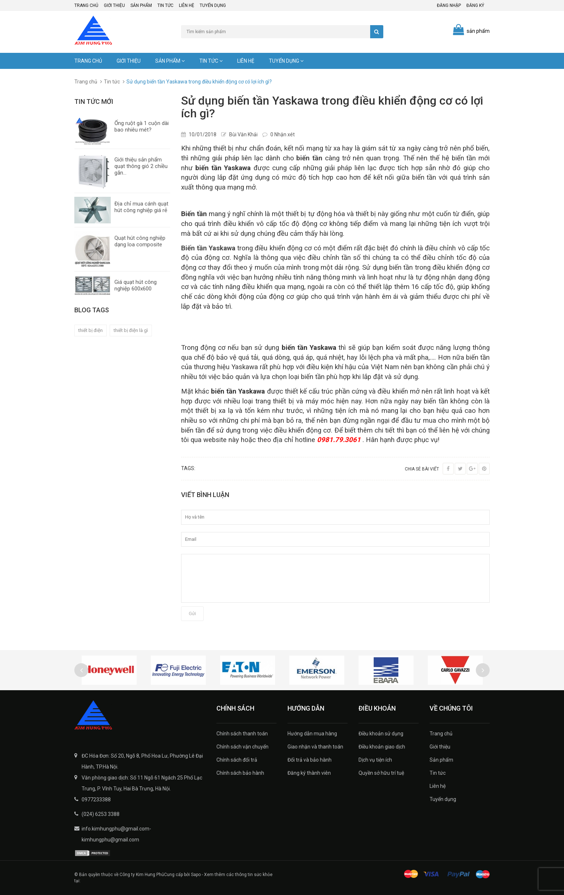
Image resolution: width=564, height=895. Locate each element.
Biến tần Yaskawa (208, 248)
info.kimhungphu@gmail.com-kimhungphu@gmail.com (116, 834)
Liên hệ (186, 5)
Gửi (192, 613)
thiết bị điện (90, 330)
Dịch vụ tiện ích (375, 760)
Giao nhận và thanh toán (315, 747)
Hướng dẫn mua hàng (312, 733)
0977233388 (96, 799)
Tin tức (165, 5)
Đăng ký (475, 5)
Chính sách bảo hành (240, 773)
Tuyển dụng (213, 5)
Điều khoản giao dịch (382, 747)
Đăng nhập (449, 5)
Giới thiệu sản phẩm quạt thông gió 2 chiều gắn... (141, 166)
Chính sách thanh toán (242, 733)
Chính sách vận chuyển (242, 747)
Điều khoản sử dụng (381, 733)
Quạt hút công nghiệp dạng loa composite (139, 241)
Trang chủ (86, 5)
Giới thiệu (114, 5)
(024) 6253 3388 (101, 814)
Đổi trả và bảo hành (309, 760)
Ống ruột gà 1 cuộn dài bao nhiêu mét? (141, 126)
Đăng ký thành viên (309, 773)
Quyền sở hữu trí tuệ (381, 773)
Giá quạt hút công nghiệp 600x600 (135, 285)
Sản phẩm (141, 5)
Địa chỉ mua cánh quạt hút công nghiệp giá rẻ (141, 207)
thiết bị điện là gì (131, 330)
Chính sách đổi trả (236, 760)
